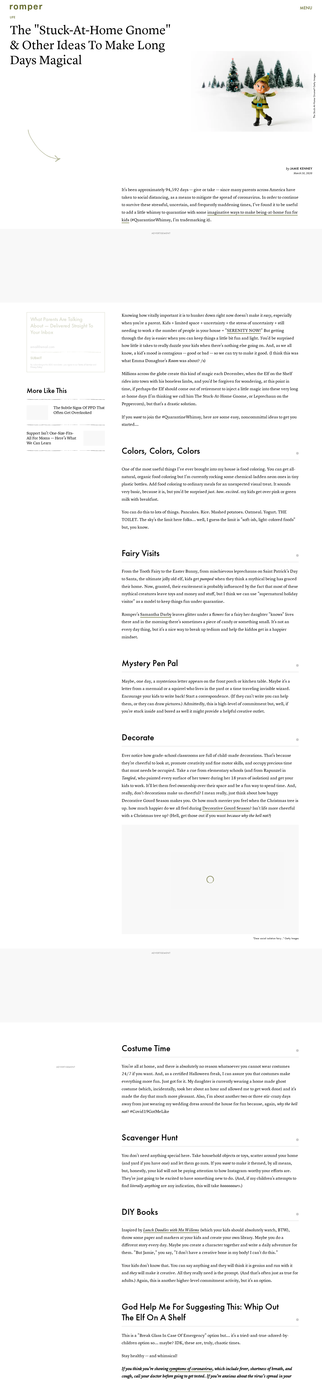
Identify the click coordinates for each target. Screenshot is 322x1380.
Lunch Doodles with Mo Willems (171, 1229)
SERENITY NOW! (244, 330)
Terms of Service (85, 367)
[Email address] (65, 350)
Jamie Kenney (301, 168)
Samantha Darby (156, 614)
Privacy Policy (36, 370)
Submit (36, 361)
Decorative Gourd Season (226, 808)
